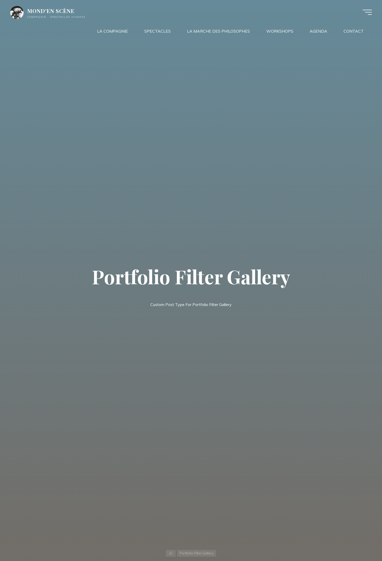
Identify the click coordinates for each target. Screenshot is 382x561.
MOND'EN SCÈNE (51, 10)
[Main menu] (367, 12)
